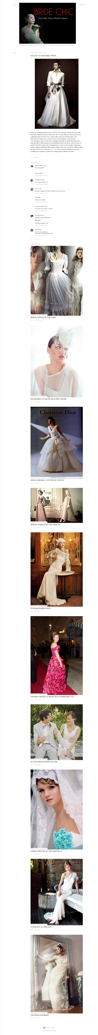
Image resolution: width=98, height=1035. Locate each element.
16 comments (37, 611)
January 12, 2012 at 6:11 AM (41, 225)
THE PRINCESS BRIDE (40, 1015)
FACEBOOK (69, 45)
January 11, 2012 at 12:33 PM (41, 202)
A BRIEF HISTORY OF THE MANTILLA (46, 851)
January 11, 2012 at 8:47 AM (41, 193)
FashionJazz (38, 180)
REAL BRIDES (43, 45)
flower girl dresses (40, 206)
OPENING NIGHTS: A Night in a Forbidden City (52, 696)
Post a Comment (35, 239)
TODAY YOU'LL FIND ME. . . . (42, 927)
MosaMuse (38, 215)
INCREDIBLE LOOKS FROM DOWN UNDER (48, 399)
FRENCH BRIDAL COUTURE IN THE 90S (47, 480)
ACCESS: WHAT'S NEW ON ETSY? (44, 762)
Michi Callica (53, 149)
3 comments (37, 527)
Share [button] (15, 52)
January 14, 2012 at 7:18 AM (41, 235)
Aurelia (37, 229)
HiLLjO (37, 188)
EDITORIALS (51, 45)
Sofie (36, 197)
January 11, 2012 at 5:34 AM (41, 175)
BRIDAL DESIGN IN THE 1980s (43, 317)
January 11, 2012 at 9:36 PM (41, 210)
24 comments (37, 929)
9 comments (37, 854)
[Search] (82, 4)
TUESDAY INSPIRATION (40, 608)
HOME (21, 45)
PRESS (57, 45)
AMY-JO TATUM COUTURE (31, 45)
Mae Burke (53, 1030)
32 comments (37, 401)
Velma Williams (39, 165)
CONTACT (63, 45)
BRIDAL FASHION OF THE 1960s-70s (45, 524)
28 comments (37, 764)
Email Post (36, 157)
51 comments (37, 699)
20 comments (37, 483)
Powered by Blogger (49, 1028)
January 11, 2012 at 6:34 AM (41, 184)
